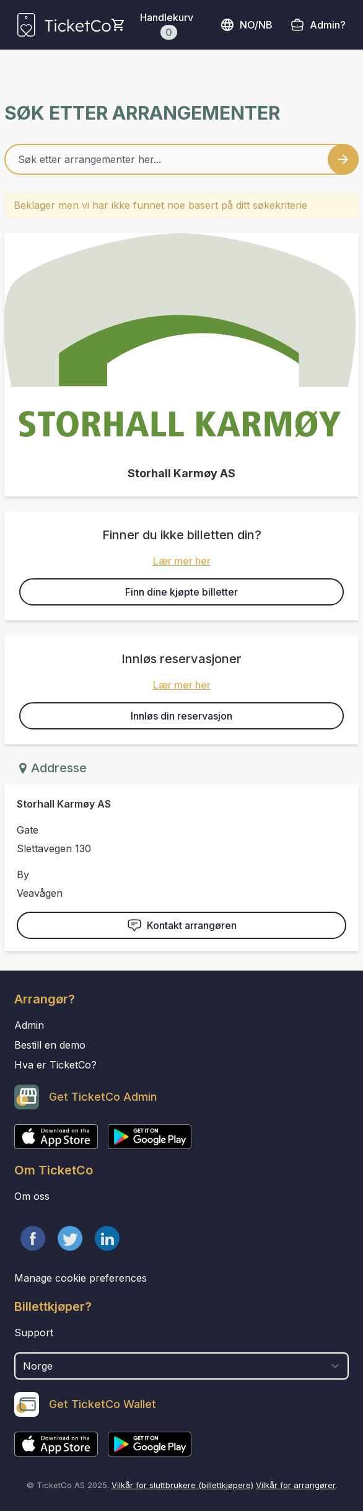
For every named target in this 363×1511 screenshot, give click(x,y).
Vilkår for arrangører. (296, 1485)
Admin (29, 1025)
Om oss (32, 1196)
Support (33, 1332)
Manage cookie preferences (80, 1278)
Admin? (328, 25)
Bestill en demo (49, 1045)
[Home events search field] (181, 159)
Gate (27, 830)
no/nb (246, 24)
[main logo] (64, 25)
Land (27, 1346)
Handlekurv (166, 25)
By (23, 874)
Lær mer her (182, 561)
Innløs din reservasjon (181, 716)
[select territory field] (181, 1366)
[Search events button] (343, 159)
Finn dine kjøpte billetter (181, 592)
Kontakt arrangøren (182, 925)
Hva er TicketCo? (55, 1065)
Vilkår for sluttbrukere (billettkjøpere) (182, 1485)
